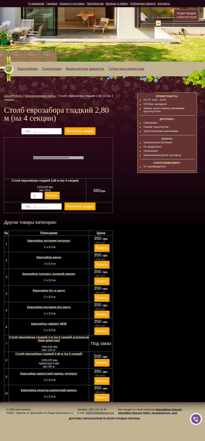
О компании (36, 3)
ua (158, 23)
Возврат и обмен (117, 3)
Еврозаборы (27, 68)
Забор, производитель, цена (160, 413)
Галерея (51, 3)
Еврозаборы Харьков (169, 409)
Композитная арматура (85, 68)
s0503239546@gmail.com (99, 413)
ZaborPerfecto (13, 95)
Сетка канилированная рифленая (96, 79)
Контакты (164, 3)
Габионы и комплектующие (40, 79)
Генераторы (52, 68)
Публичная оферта (143, 3)
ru (158, 17)
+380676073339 (186, 17)
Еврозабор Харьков (130, 413)
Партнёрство (95, 3)
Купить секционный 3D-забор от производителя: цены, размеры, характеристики (85, 91)
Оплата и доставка (72, 3)
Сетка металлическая (126, 68)
